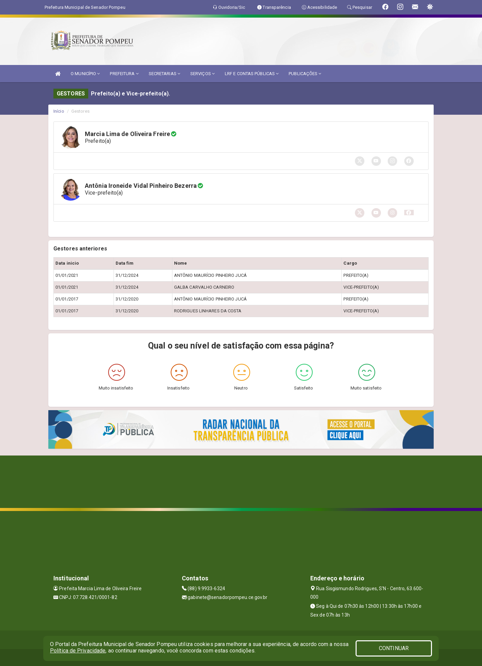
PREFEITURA (124, 73)
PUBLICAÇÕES (305, 73)
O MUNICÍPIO (85, 73)
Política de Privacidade (77, 650)
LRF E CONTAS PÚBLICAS (252, 73)
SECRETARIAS (164, 73)
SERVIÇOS (202, 73)
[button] (409, 212)
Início (58, 111)
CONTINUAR (394, 648)
